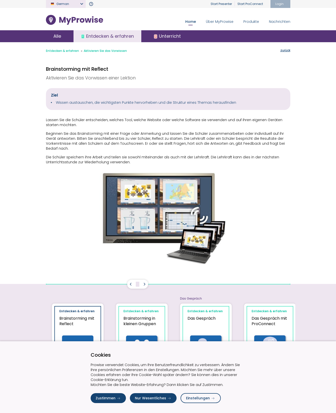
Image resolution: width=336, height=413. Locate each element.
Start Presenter (221, 4)
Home (190, 21)
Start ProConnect (250, 4)
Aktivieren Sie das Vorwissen (105, 51)
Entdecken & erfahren (62, 51)
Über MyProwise (219, 21)
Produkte (251, 21)
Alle (57, 36)
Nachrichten (279, 21)
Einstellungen (200, 398)
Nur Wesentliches (153, 398)
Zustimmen (108, 398)
